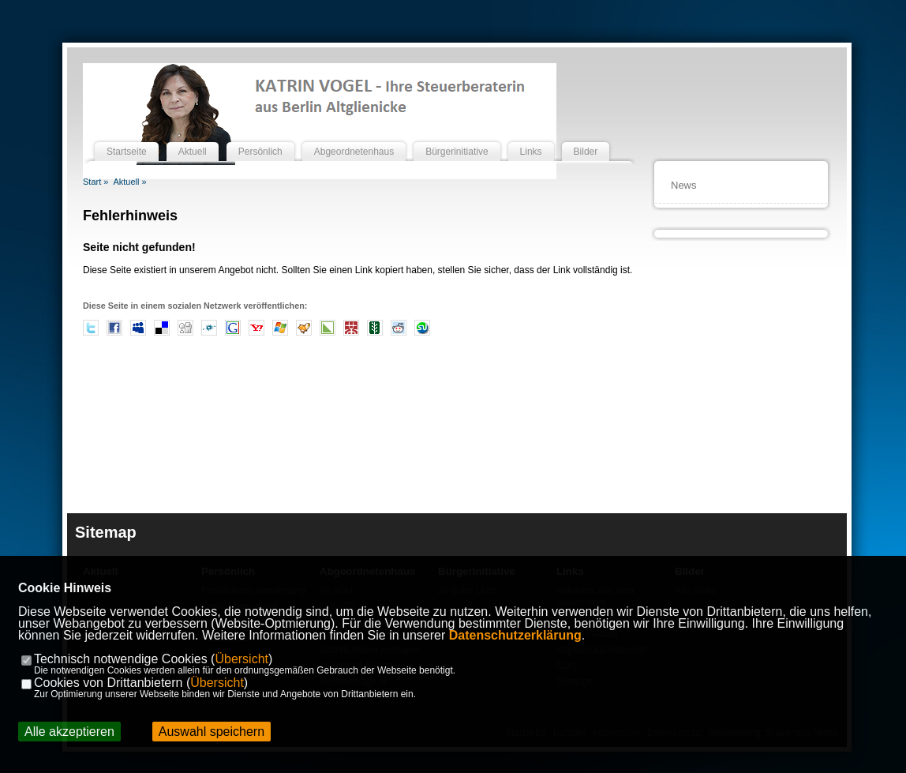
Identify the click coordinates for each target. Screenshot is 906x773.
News (684, 185)
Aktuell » (129, 181)
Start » (95, 181)
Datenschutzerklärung (515, 635)
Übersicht (241, 659)
